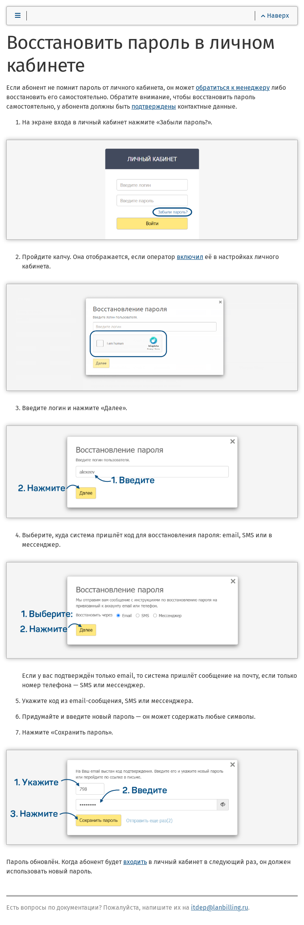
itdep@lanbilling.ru (219, 907)
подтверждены (154, 106)
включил (190, 257)
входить (135, 862)
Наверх (275, 15)
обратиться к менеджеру (233, 87)
